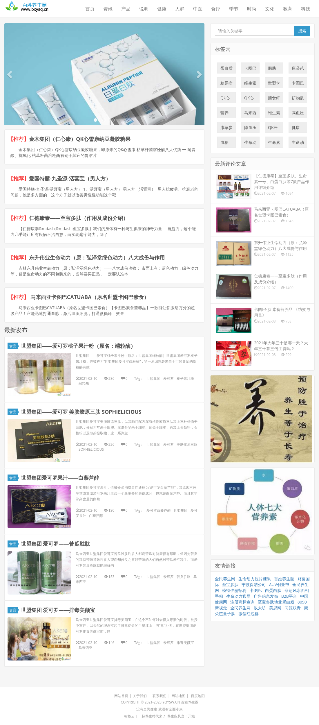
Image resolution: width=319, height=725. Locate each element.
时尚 (251, 9)
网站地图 (178, 695)
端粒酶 (84, 383)
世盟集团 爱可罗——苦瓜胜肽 (55, 543)
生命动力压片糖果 (298, 143)
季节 (233, 9)
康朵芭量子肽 (298, 69)
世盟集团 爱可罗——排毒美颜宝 (58, 609)
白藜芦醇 (96, 515)
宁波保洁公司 (254, 584)
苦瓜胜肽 (184, 576)
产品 (125, 9)
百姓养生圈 (284, 578)
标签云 (129, 716)
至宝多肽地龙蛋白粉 (276, 602)
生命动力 (250, 143)
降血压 (250, 129)
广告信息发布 (266, 596)
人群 (179, 9)
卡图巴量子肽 (250, 69)
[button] (10, 74)
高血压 (298, 114)
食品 (13, 345)
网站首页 (121, 695)
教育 (287, 9)
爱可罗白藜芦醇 (158, 510)
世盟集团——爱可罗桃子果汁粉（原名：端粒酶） (78, 345)
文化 (269, 9)
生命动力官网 (238, 596)
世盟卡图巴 (274, 84)
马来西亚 (86, 647)
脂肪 (272, 69)
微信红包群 (248, 613)
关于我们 (140, 695)
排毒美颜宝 (185, 642)
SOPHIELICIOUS (91, 449)
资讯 (108, 9)
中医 (197, 9)
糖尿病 (226, 84)
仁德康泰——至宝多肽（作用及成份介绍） (78, 217)
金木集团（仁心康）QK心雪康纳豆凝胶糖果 (79, 138)
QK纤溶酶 (273, 129)
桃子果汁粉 (185, 378)
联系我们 (159, 695)
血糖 (224, 143)
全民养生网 (225, 578)
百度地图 (198, 695)
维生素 (250, 84)
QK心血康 (249, 99)
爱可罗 (168, 378)
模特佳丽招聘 (234, 590)
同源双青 (292, 608)
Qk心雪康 (225, 99)
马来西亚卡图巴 (250, 114)
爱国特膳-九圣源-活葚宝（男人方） (70, 178)
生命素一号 (274, 143)
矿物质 (298, 99)
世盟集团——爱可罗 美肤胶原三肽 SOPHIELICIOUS (81, 411)
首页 (90, 9)
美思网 (275, 608)
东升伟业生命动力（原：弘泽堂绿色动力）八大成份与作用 (97, 257)
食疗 (215, 9)
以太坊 (260, 608)
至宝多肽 (230, 584)
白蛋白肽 (273, 590)
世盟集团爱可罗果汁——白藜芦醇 (60, 477)
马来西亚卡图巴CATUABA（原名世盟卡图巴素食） (89, 296)
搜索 (302, 30)
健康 (161, 9)
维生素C (274, 114)
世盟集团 (153, 378)
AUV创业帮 (279, 584)
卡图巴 (298, 84)
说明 (143, 9)
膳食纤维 (274, 99)
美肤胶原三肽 (187, 444)
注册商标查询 (242, 602)
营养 (224, 114)
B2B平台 (289, 596)
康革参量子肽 (226, 129)
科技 (305, 9)
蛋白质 (226, 69)
